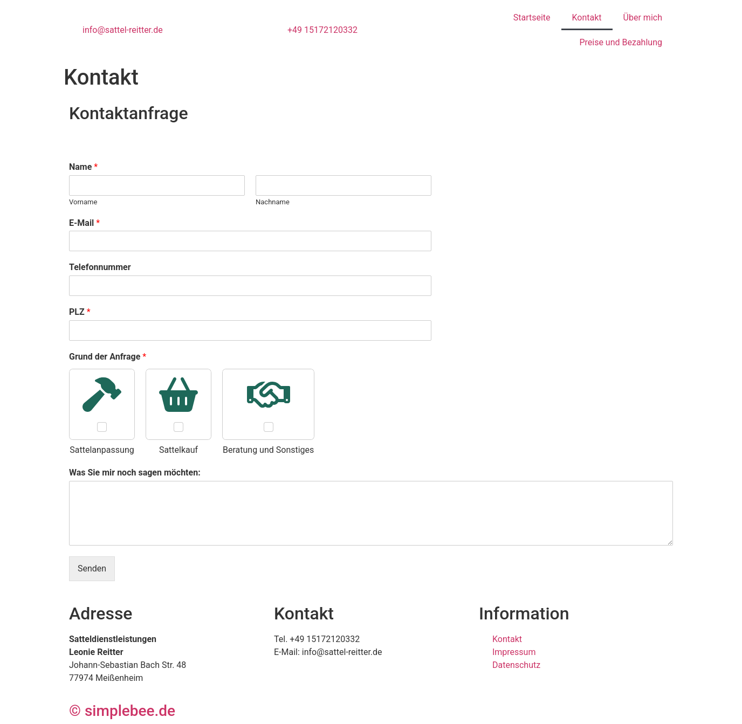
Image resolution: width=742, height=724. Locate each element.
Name (83, 167)
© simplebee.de (122, 711)
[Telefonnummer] (250, 285)
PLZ (80, 312)
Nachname (273, 202)
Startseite (532, 17)
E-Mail (84, 223)
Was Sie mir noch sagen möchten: (135, 472)
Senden (92, 568)
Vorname (83, 202)
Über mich (642, 17)
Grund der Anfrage (107, 356)
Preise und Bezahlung (620, 42)
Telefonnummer (100, 267)
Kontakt (587, 17)
